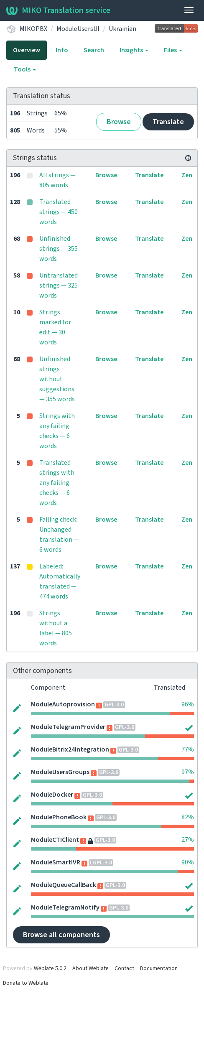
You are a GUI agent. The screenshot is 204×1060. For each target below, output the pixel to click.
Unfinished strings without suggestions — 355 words (57, 379)
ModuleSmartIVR (55, 862)
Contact (124, 968)
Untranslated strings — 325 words (58, 285)
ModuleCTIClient (55, 839)
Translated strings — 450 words (58, 212)
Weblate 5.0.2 (50, 968)
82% (187, 817)
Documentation (159, 968)
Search (94, 50)
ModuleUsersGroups (60, 772)
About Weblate (90, 968)
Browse (119, 122)
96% (187, 704)
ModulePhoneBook (59, 817)
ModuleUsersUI (77, 28)
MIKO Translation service (58, 10)
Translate (168, 122)
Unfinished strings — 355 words (58, 248)
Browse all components (61, 935)
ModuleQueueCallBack (63, 884)
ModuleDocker (52, 794)
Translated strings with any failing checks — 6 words (56, 482)
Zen (186, 175)
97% (187, 772)
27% (187, 839)
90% (187, 862)
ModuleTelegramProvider (68, 726)
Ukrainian (122, 28)
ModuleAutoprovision (63, 704)
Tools (25, 69)
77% (187, 749)
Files (173, 50)
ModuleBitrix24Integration (70, 749)
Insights (134, 50)
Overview (26, 50)
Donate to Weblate (25, 983)
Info (62, 50)
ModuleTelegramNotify (65, 907)
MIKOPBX (33, 28)
